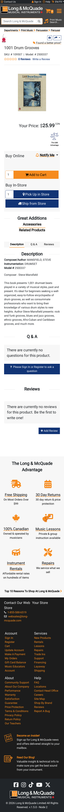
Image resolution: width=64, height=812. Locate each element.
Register (10, 642)
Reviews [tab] (49, 244)
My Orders (11, 658)
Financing (40, 662)
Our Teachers (13, 723)
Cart (7, 646)
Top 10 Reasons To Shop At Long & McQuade (33, 591)
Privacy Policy (13, 715)
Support (39, 658)
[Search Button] (39, 21)
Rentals (38, 642)
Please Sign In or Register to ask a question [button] (32, 369)
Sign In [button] (36, 1)
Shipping (39, 670)
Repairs (38, 650)
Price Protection (14, 707)
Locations (40, 686)
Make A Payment (15, 654)
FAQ (36, 682)
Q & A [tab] (34, 244)
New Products (42, 637)
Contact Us (8, 1)
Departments (11, 30)
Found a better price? (47, 42)
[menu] (58, 9)
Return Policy (13, 719)
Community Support (17, 682)
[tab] (32, 225)
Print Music (27, 30)
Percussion (42, 30)
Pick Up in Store (36, 194)
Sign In (9, 637)
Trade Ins (39, 654)
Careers (38, 694)
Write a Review (41, 59)
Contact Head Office (46, 690)
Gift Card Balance (15, 662)
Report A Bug (42, 711)
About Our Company (17, 686)
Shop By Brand (43, 703)
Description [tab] (17, 244)
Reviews (39, 707)
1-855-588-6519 (15, 612)
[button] (48, 9)
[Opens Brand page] (4, 38)
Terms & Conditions (16, 711)
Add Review (49, 430)
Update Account (14, 650)
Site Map (39, 698)
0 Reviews (24, 59)
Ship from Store (32, 203)
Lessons (39, 646)
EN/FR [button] (57, 1)
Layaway (39, 666)
